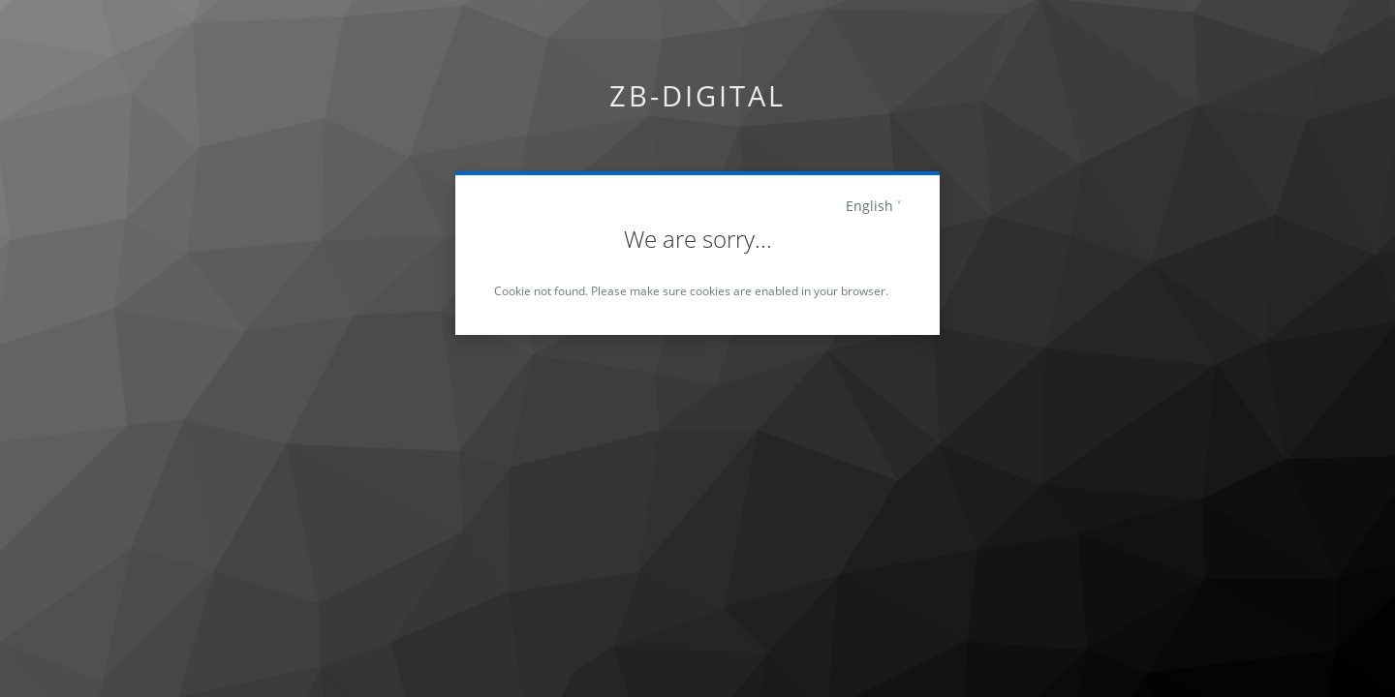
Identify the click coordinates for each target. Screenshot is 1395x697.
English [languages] (869, 206)
